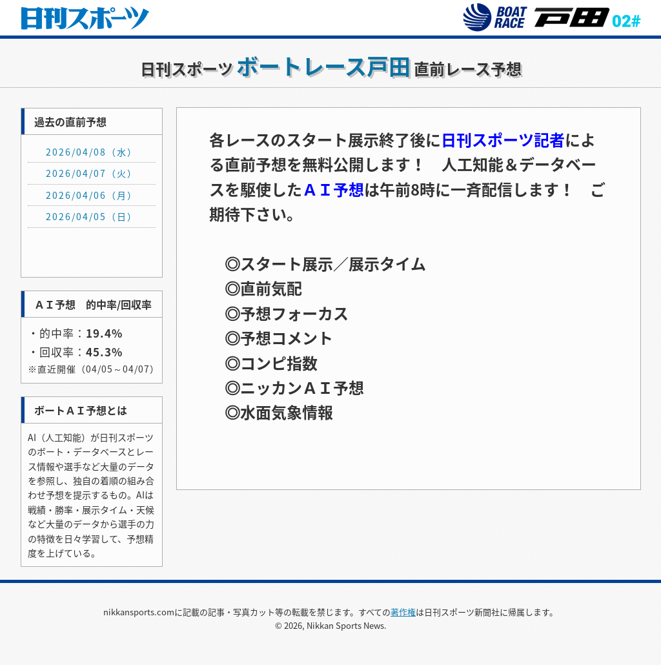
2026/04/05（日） (91, 216)
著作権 (403, 612)
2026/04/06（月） (91, 195)
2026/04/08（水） (91, 151)
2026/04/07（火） (91, 173)
